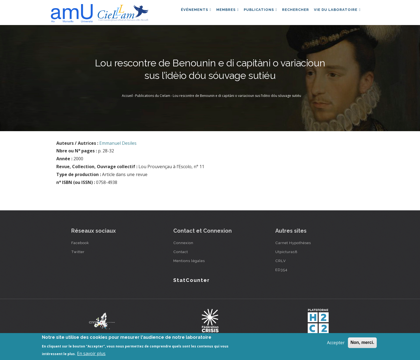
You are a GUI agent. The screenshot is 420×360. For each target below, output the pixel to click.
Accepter (336, 343)
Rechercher (293, 12)
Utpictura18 (286, 252)
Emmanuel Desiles (118, 143)
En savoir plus (91, 353)
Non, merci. (362, 342)
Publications (256, 12)
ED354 (281, 269)
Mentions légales (189, 261)
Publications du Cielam (152, 95)
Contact (180, 252)
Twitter (78, 252)
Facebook (80, 243)
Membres (222, 12)
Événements (189, 12)
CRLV (280, 261)
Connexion (183, 243)
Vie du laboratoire (336, 12)
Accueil (127, 95)
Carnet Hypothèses (293, 243)
